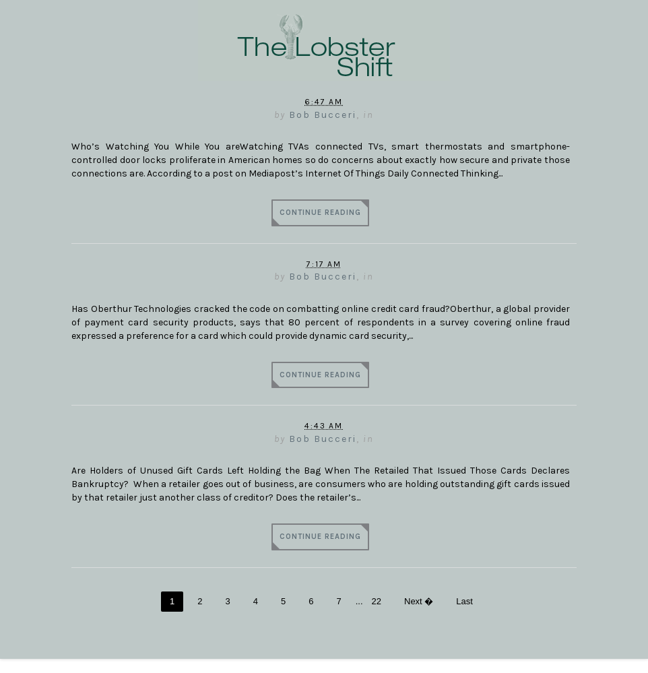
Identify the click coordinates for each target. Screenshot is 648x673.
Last (464, 601)
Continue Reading (320, 212)
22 (376, 601)
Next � (418, 601)
